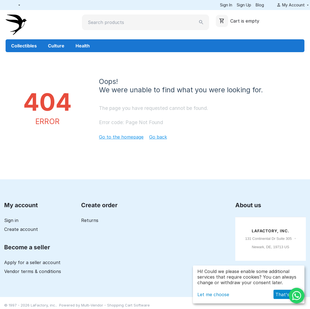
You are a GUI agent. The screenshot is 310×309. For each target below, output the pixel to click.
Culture (56, 46)
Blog (260, 5)
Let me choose (213, 294)
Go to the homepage (121, 137)
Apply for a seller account (32, 262)
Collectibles (24, 46)
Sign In (226, 5)
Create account (21, 229)
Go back (158, 137)
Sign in (11, 220)
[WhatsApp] (296, 295)
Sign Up (244, 5)
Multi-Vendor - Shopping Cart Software (115, 305)
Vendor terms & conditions (32, 271)
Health (83, 46)
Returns (89, 220)
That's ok (285, 294)
